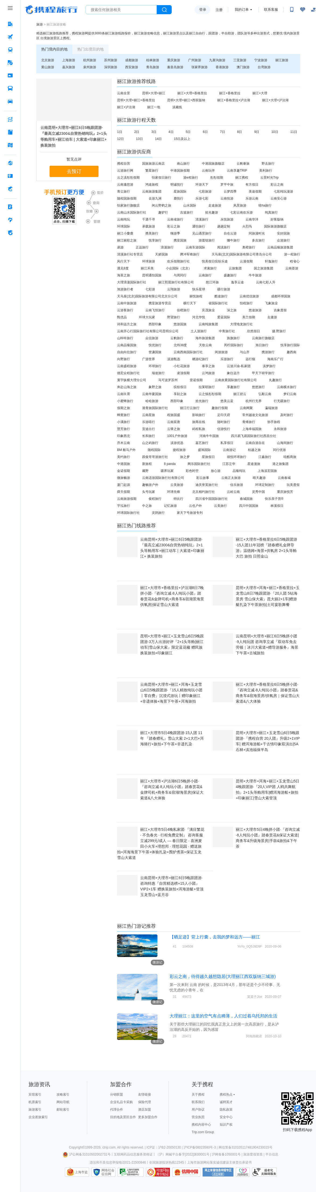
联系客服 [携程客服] (271, 9)
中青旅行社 (227, 331)
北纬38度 (180, 345)
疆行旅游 (223, 289)
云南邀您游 (125, 184)
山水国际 (189, 205)
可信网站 (158, 1172)
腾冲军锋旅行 (189, 254)
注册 (219, 10)
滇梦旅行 (269, 366)
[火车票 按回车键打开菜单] (10, 49)
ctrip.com (108, 1147)
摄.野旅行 (279, 331)
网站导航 (63, 1102)
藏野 (145, 471)
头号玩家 (148, 492)
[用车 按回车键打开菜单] (10, 101)
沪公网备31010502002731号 (86, 1154)
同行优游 (279, 450)
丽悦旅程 (195, 296)
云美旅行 (220, 506)
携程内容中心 (201, 1124)
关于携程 (198, 1094)
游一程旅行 (292, 254)
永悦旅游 (226, 219)
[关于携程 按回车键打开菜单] (10, 232)
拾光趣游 (211, 212)
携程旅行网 (51, 9)
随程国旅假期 (126, 198)
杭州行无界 (253, 401)
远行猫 (250, 359)
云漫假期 (246, 261)
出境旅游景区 (50, 38)
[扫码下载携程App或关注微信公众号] (291, 10)
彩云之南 (277, 184)
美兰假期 (248, 317)
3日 (153, 132)
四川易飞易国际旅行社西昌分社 (253, 436)
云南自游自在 (255, 443)
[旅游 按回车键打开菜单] (10, 62)
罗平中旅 (226, 184)
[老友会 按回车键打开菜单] (10, 219)
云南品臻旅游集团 (280, 247)
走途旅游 (214, 205)
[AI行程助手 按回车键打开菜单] (10, 119)
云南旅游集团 (151, 191)
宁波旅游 (260, 60)
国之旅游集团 (263, 268)
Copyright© (77, 1147)
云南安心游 (279, 198)
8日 (239, 132)
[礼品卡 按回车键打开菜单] (10, 176)
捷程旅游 (179, 450)
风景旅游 (239, 205)
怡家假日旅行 (161, 177)
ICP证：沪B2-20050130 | (165, 1147)
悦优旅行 (155, 345)
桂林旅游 (152, 60)
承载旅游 (148, 226)
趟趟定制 (223, 226)
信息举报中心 (131, 1172)
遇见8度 (123, 268)
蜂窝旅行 (123, 415)
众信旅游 (151, 338)
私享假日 (226, 443)
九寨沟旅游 (217, 60)
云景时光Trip (269, 177)
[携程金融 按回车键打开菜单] (10, 188)
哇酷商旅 (289, 457)
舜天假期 (123, 492)
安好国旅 (283, 233)
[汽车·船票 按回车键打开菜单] (10, 88)
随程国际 (154, 450)
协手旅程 (273, 422)
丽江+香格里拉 (229, 93)
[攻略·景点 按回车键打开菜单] (10, 132)
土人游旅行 (199, 331)
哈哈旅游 (151, 401)
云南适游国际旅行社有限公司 (163, 478)
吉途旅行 (186, 212)
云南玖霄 (123, 394)
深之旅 (232, 310)
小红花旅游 (182, 366)
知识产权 (226, 1124)
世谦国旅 (155, 352)
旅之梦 (185, 457)
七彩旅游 (205, 191)
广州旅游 (194, 60)
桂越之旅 (254, 450)
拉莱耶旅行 (207, 387)
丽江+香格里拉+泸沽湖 (233, 100)
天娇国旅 (161, 254)
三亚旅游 (239, 60)
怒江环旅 (212, 282)
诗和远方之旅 (126, 324)
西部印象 (155, 324)
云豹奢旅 (243, 163)
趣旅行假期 (220, 408)
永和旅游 (280, 429)
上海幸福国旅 (252, 429)
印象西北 (123, 436)
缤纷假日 (180, 387)
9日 (256, 132)
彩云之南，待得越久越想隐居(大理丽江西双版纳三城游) (223, 976)
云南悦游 (226, 198)
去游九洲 (155, 198)
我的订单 (242, 9)
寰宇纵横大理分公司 (131, 380)
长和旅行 (148, 436)
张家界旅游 (199, 67)
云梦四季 (230, 191)
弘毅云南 (264, 394)
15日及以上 (182, 139)
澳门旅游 (243, 67)
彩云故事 (202, 478)
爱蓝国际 (223, 317)
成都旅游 (131, 60)
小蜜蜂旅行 (125, 401)
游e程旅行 (190, 177)
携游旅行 (268, 352)
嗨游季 (175, 233)
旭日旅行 (261, 345)
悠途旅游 (255, 310)
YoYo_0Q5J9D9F (249, 946)
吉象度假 (280, 310)
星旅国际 (180, 191)
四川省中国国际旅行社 (211, 499)
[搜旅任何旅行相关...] (121, 9)
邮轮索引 (63, 1109)
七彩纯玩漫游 (283, 191)
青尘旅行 (123, 191)
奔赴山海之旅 (126, 387)
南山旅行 (183, 163)
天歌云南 (205, 345)
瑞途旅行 (158, 373)
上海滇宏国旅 (267, 471)
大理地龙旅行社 (241, 324)
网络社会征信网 (107, 1172)
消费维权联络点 (243, 1172)
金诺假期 (123, 471)
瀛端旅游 (271, 408)
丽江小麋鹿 (125, 233)
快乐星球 (198, 289)
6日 (205, 132)
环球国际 (123, 226)
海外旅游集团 (205, 338)
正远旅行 (142, 247)
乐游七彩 (201, 198)
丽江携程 (241, 177)
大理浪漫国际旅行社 (131, 282)
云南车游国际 (195, 247)
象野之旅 (155, 387)
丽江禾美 (147, 268)
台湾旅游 (264, 67)
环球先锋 (173, 492)
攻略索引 (63, 1094)
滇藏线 (177, 107)
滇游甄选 (173, 359)
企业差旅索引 (38, 1117)
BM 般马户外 (126, 450)
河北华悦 (198, 317)
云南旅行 (205, 275)
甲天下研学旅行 (263, 373)
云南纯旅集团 (208, 324)
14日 (158, 139)
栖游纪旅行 (200, 359)
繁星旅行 (151, 170)
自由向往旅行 (126, 352)
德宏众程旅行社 (128, 373)
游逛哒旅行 (207, 240)
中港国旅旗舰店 (213, 163)
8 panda (169, 464)
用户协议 (198, 1109)
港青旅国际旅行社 (155, 408)
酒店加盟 (144, 1109)
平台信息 (271, 1154)
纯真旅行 (271, 212)
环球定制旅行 (265, 485)
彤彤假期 (216, 177)
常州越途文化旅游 (255, 415)
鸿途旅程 (151, 184)
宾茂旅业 (208, 310)
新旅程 (147, 464)
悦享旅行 (155, 240)
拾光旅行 (201, 401)
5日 (188, 132)
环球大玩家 (147, 317)
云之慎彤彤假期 (210, 394)
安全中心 (226, 1117)
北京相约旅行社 (203, 492)
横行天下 (189, 303)
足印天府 (223, 415)
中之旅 (147, 506)
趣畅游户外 (150, 485)
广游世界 (148, 359)
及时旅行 (286, 415)
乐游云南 (251, 198)
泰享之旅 (208, 366)
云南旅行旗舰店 (263, 338)
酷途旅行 (221, 296)
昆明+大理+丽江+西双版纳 (186, 100)
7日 (222, 132)
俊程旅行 (155, 499)
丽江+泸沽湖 (126, 107)
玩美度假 (293, 485)
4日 (171, 132)
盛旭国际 (204, 450)
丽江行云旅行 (189, 408)
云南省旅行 (175, 219)
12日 (120, 139)
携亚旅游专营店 (160, 303)
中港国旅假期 (180, 170)
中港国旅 (123, 464)
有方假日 (251, 184)
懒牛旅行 (233, 240)
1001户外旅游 (177, 436)
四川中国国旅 (248, 506)
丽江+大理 (259, 93)
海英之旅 (123, 275)
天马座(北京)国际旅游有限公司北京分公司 (147, 296)
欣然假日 (253, 331)
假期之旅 (123, 408)
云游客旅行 (125, 310)
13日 (139, 139)
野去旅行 (268, 163)
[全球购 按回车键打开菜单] (10, 163)
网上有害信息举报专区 (218, 1172)
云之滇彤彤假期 (128, 177)
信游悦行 (223, 429)
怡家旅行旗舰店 (128, 205)
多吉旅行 (258, 240)
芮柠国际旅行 (233, 345)
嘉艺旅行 (201, 443)
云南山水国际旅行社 (131, 212)
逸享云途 (237, 282)
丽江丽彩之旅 (126, 240)
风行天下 (123, 261)
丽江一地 (153, 107)
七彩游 (150, 289)
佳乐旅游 (236, 485)
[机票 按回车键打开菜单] (10, 36)
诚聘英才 (226, 1102)
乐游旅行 (226, 359)
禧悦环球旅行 (236, 457)
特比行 (178, 499)
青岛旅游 (152, 67)
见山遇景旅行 (202, 233)
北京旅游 (47, 60)
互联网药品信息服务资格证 (133, 1154)
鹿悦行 (178, 198)
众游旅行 (283, 240)
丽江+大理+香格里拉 (192, 93)
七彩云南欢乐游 (241, 212)
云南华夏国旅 (151, 394)
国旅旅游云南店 (153, 163)
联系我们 (198, 1102)
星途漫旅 (253, 464)
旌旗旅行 (233, 338)
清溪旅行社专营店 (130, 254)
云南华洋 (251, 219)
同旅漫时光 (257, 233)
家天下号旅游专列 (190, 513)
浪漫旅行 (167, 247)
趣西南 (291, 352)
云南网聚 (246, 408)
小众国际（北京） (179, 268)
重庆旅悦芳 (285, 492)
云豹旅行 (176, 338)
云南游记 (229, 450)
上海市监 (81, 1172)
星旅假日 (208, 457)
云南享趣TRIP (237, 170)
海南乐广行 (275, 359)
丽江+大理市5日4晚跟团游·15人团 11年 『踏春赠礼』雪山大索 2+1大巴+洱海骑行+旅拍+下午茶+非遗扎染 (172, 738)
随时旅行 (223, 422)
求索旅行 (210, 268)
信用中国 (186, 1172)
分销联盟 (116, 1094)
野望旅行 (173, 317)
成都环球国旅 (280, 296)
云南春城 (284, 478)
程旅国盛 (173, 415)
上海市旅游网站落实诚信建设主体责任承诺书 (219, 1162)
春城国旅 (246, 499)
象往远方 (233, 373)
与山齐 (245, 352)
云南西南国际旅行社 (188, 352)
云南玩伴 (208, 170)
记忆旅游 (170, 506)
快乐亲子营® (274, 499)
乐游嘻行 (148, 422)
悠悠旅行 (258, 387)
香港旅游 (222, 67)
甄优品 (122, 317)
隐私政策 (226, 1109)
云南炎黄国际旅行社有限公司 (236, 380)
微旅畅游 (123, 478)
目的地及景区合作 (123, 1117)
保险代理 (144, 1102)
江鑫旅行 (264, 457)
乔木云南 (123, 443)
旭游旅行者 (125, 289)
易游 (120, 247)
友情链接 (144, 1094)
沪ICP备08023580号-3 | (201, 1147)
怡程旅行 (246, 303)
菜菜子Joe (254, 997)
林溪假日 (277, 506)
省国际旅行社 (218, 303)
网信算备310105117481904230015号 (245, 1147)
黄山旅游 (47, 67)
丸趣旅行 (275, 380)
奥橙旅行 (248, 247)
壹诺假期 (196, 380)
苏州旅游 (110, 60)
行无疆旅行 (282, 401)
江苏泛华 (228, 464)
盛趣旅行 (230, 275)
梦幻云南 (289, 394)
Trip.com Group (203, 1132)
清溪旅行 (201, 219)
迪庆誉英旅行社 (206, 485)
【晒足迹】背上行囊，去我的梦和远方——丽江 (215, 937)
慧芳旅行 (123, 429)
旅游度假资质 (253, 1154)
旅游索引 (35, 1109)
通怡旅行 (198, 226)
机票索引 (35, 1102)
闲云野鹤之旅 (161, 205)
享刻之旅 (180, 394)
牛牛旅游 (255, 275)
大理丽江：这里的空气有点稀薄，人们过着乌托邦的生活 (223, 1016)
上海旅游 (68, 60)
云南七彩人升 (265, 282)
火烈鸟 (247, 226)
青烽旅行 (248, 422)
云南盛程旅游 (126, 366)
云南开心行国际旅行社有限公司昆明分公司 (147, 331)
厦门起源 (123, 485)
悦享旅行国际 (290, 345)
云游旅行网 (125, 170)
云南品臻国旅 (126, 345)
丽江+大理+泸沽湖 (275, 100)
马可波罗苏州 (168, 380)
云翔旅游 (173, 289)
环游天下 (201, 184)
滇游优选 (176, 443)
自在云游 (230, 233)
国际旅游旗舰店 (275, 226)
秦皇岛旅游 (175, 67)
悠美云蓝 (226, 401)
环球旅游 (148, 261)
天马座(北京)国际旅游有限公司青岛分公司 (242, 254)
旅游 (39, 24)
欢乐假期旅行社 (178, 261)
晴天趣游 (259, 478)
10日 (274, 132)
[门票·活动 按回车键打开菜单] (10, 75)
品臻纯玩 (239, 471)
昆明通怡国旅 (151, 275)
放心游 (215, 471)
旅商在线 (198, 422)
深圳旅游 (110, 67)
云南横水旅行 (286, 387)
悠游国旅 (180, 324)
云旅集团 (235, 268)
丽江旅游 (281, 60)
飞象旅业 (271, 303)
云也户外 (195, 506)
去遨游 (272, 317)
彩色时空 (192, 471)
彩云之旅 (173, 226)
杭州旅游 (89, 60)
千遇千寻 (148, 219)
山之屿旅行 (150, 443)
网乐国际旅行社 (199, 464)
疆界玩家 (167, 471)
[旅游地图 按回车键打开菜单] (10, 145)
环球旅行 (155, 366)
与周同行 (180, 275)
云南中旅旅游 (126, 303)
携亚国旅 (180, 240)
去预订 (74, 171)
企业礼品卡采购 (121, 1102)
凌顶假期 (183, 373)
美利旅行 (265, 170)
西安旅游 (131, 67)
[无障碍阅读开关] (302, 9)
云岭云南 (233, 492)
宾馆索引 (35, 1094)
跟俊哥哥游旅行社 (155, 457)
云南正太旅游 (231, 478)
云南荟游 (291, 268)
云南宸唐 (173, 422)
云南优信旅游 (249, 296)
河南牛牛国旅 (209, 436)
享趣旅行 (233, 387)
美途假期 (255, 191)
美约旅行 (123, 457)
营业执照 (198, 1117)
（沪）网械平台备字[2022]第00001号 (182, 1154)
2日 (136, 132)
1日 (119, 132)
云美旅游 (176, 485)
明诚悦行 (176, 184)
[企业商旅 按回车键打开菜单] (10, 206)
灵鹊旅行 (158, 513)
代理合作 (116, 1109)
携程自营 (123, 163)
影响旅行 (198, 415)
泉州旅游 (89, 67)
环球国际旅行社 (128, 513)
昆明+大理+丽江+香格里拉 (136, 100)
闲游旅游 (221, 352)
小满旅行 (123, 422)
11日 (293, 132)
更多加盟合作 (147, 1117)
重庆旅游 (173, 60)
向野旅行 (123, 359)
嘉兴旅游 (68, 67)
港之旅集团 (280, 464)
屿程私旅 (198, 429)
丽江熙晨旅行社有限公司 (176, 282)
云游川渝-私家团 (239, 366)
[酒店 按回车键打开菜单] (10, 24)
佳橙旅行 (183, 310)
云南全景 (123, 93)
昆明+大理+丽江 (153, 93)
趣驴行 (163, 212)
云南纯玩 (123, 219)
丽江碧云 (239, 394)
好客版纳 (277, 219)
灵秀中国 (258, 492)
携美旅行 (151, 233)
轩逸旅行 (271, 261)
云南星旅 (148, 415)
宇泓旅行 (123, 506)
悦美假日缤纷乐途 (215, 261)
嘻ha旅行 (265, 205)
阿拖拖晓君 (254, 1036)
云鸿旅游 (208, 373)
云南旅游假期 (126, 499)
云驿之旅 (173, 429)
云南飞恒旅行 (155, 310)
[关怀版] (313, 9)
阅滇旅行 (223, 247)
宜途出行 (148, 429)
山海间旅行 (285, 443)
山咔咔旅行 (125, 338)
